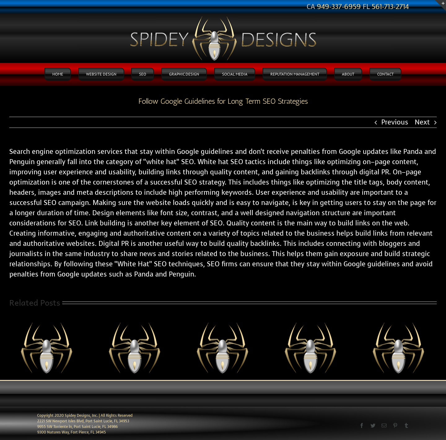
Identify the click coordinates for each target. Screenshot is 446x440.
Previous (394, 122)
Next (422, 122)
